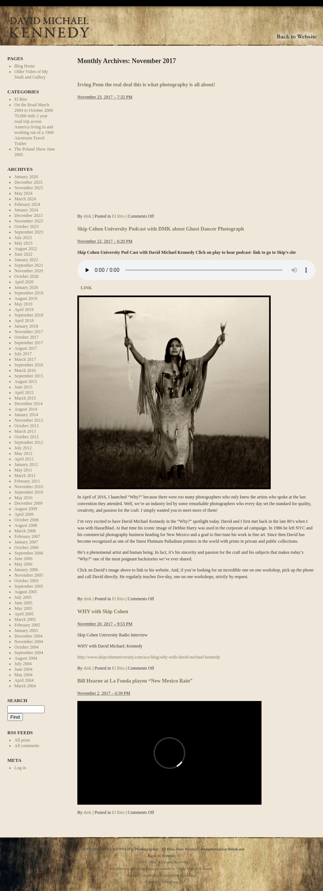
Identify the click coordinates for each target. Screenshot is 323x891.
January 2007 (26, 542)
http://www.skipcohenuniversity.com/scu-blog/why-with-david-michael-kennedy (148, 657)
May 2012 (23, 453)
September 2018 (28, 315)
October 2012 (26, 436)
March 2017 (25, 359)
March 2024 (25, 198)
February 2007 (27, 536)
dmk (87, 216)
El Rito (20, 99)
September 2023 (28, 232)
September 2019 (28, 293)
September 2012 (28, 442)
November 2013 (28, 420)
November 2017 (28, 331)
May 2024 (23, 193)
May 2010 (23, 497)
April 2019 (24, 309)
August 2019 (25, 298)
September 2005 (28, 586)
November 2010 (28, 486)
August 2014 (25, 409)
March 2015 (25, 398)
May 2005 (23, 608)
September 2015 (28, 376)
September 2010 (28, 492)
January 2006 (26, 569)
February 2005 (27, 625)
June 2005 (23, 602)
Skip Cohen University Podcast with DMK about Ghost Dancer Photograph (160, 229)
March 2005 (25, 619)
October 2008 (26, 519)
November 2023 (28, 221)
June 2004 (23, 669)
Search (17, 700)
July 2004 (23, 663)
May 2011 (23, 470)
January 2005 (26, 630)
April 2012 (24, 459)
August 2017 (25, 348)
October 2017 (26, 337)
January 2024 (26, 210)
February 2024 (27, 204)
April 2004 (24, 680)
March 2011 (25, 475)
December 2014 (28, 403)
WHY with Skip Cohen (102, 611)
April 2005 (24, 614)
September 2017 (28, 342)
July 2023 (23, 237)
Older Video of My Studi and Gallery (31, 74)
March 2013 (25, 431)
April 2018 (24, 320)
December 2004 (28, 636)
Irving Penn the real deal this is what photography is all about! (146, 84)
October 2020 (26, 276)
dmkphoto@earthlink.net (222, 849)
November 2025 (28, 187)
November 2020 (28, 270)
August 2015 (25, 381)
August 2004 (25, 658)
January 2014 (26, 414)
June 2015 (23, 387)
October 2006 (26, 547)
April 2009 (24, 514)
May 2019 (23, 304)
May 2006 (23, 564)
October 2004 (26, 647)
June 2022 (23, 254)
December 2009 (28, 503)
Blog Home (24, 66)
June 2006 (23, 558)
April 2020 (24, 281)
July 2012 (23, 447)
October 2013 (26, 425)
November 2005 (28, 575)
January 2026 (26, 176)
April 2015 (24, 392)
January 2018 (26, 326)
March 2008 (25, 530)
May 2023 (23, 243)
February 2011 (27, 481)
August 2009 (25, 508)
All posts (22, 740)
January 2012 (26, 464)
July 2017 (23, 353)
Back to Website (162, 855)
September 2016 (28, 364)
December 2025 (28, 182)
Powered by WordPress (161, 882)
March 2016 (25, 370)
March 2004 (25, 685)
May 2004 (23, 674)
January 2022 (26, 259)
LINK (86, 287)
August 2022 (25, 248)
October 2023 (26, 226)
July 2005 (23, 597)
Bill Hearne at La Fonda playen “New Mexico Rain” (135, 681)
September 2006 (28, 553)
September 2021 (28, 265)
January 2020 (26, 287)
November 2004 (28, 641)
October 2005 (26, 580)
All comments (26, 745)
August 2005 (25, 591)
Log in (20, 767)
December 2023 (28, 215)
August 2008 (25, 525)
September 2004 (28, 652)
